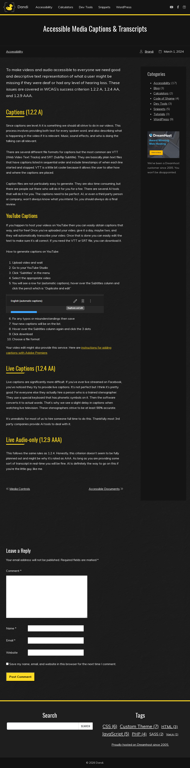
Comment (13, 571)
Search (85, 726)
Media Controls (20, 489)
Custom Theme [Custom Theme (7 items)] (139, 726)
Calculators (65, 7)
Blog (157, 88)
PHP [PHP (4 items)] (139, 733)
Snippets (104, 7)
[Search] (43, 726)
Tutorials (159, 114)
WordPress (123, 7)
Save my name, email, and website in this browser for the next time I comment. (62, 664)
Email (10, 640)
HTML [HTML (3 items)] (169, 726)
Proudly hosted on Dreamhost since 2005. (140, 744)
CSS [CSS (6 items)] (110, 726)
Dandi (15, 7)
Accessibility (44, 7)
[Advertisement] (163, 239)
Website (12, 652)
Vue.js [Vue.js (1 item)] (172, 734)
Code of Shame (164, 98)
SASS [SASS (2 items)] (156, 734)
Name (11, 628)
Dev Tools (86, 7)
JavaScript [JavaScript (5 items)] (115, 734)
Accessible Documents (104, 489)
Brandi (149, 51)
